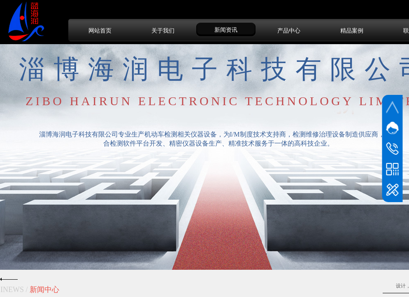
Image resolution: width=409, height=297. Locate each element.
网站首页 (100, 30)
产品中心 (288, 30)
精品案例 (351, 30)
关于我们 (162, 30)
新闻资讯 (225, 29)
